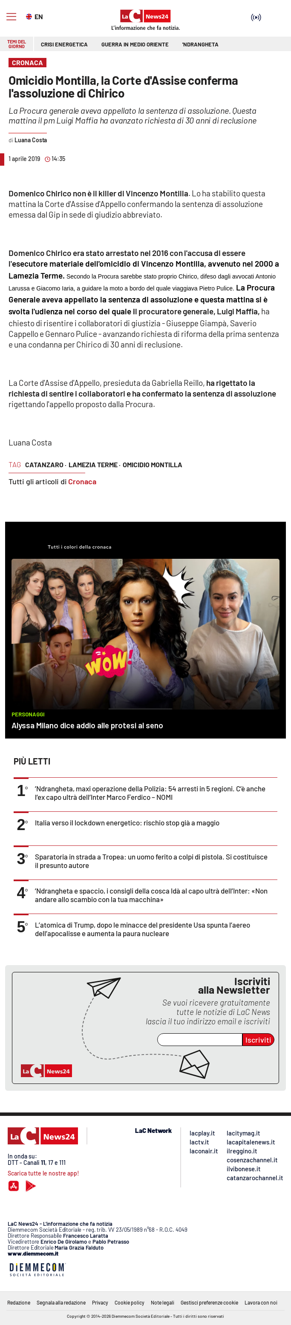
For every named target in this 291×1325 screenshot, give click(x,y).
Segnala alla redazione (61, 1302)
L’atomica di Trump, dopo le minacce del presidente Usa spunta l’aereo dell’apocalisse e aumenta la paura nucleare (142, 928)
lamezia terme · (95, 464)
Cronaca (82, 481)
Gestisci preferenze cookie (209, 1302)
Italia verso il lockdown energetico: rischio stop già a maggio (127, 822)
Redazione (18, 1302)
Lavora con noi (261, 1302)
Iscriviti (258, 1039)
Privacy (100, 1302)
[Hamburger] (11, 17)
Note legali (162, 1302)
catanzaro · (45, 464)
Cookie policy (129, 1302)
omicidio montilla (152, 464)
